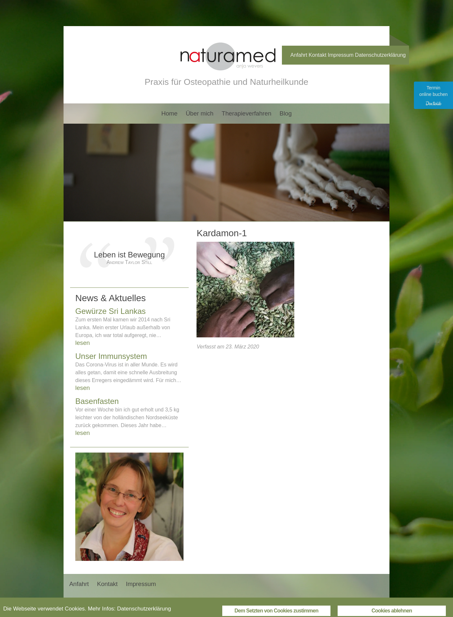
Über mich (199, 113)
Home (169, 113)
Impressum (341, 55)
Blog (286, 113)
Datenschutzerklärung (380, 55)
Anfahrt (298, 55)
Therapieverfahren (246, 113)
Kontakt (317, 55)
